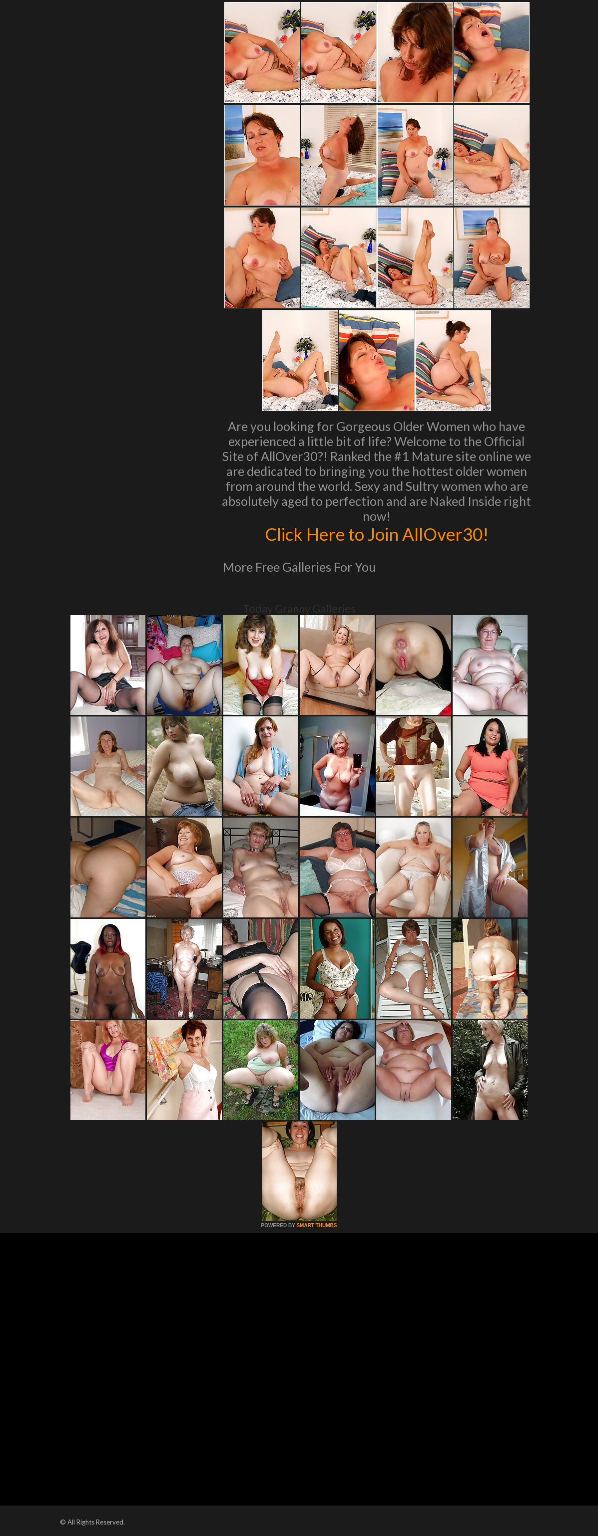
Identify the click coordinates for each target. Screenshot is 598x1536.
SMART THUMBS (316, 1225)
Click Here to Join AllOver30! (377, 533)
